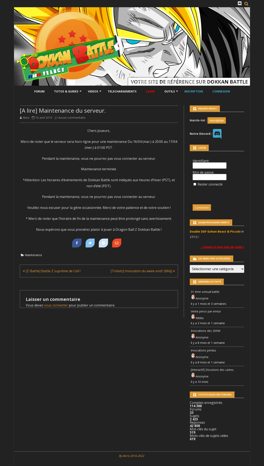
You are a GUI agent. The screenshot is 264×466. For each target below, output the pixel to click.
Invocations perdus (203, 350)
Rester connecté (210, 184)
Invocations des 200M (205, 331)
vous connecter (56, 305)
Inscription (193, 91)
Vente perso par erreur (206, 311)
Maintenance (33, 255)
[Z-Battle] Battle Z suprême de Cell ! (51, 271)
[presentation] (221, 193)
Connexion (221, 91)
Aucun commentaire (71, 117)
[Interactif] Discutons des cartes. (212, 370)
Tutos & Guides (66, 91)
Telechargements (122, 91)
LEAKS (150, 91)
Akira (26, 117)
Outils (169, 91)
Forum (39, 91)
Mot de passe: (203, 172)
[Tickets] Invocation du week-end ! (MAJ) (143, 271)
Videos (93, 91)
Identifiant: (201, 160)
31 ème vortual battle (205, 292)
